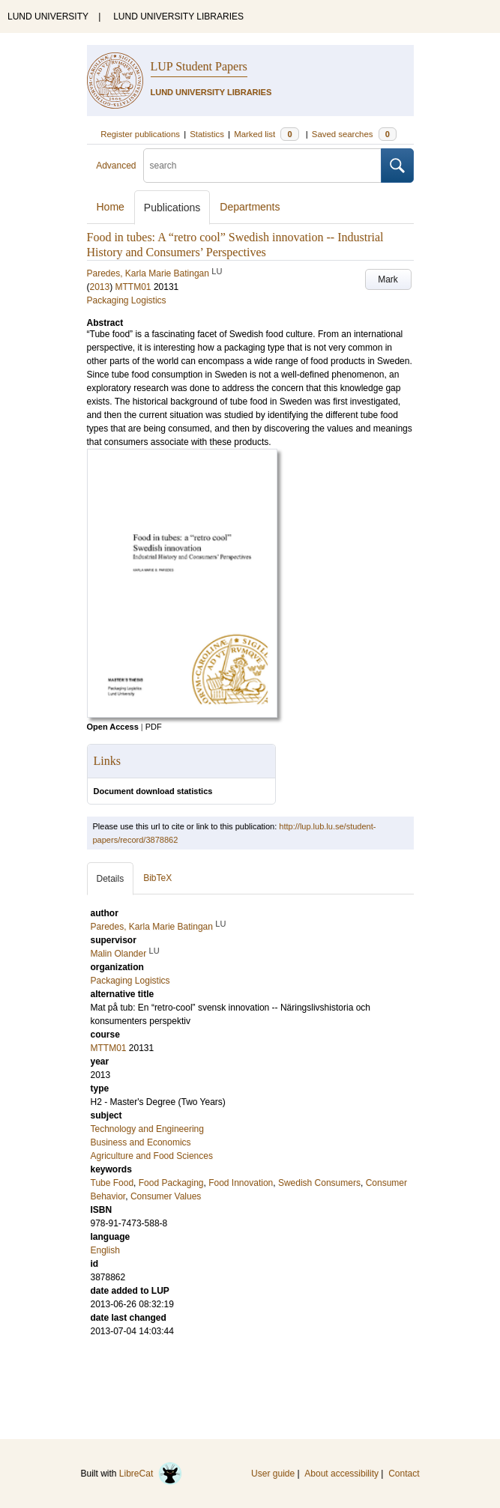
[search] (262, 165)
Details (110, 878)
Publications (172, 208)
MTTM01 (133, 287)
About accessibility (341, 1473)
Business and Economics (141, 1142)
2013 (100, 287)
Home (110, 207)
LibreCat (150, 1474)
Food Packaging (171, 1183)
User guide (273, 1473)
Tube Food (112, 1183)
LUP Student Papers (199, 66)
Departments (250, 207)
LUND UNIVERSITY (47, 16)
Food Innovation (240, 1183)
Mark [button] (388, 279)
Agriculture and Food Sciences (152, 1156)
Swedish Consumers (319, 1183)
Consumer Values (166, 1196)
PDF (153, 726)
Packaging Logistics (126, 300)
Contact (403, 1473)
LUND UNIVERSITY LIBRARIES (178, 16)
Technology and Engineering (147, 1129)
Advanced (116, 165)
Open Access (113, 726)
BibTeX (157, 878)
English (105, 1250)
